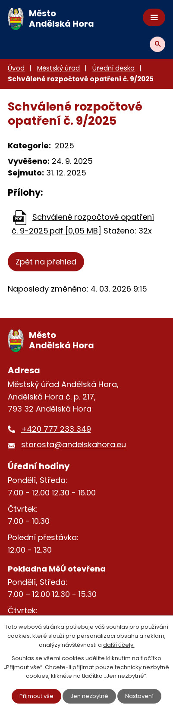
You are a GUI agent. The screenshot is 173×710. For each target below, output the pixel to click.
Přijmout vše (36, 696)
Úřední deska (113, 68)
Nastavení (139, 696)
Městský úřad (58, 68)
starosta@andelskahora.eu (73, 444)
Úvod (16, 68)
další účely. (119, 645)
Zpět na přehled (46, 261)
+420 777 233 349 (56, 429)
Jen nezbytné (89, 696)
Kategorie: (29, 145)
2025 (64, 145)
